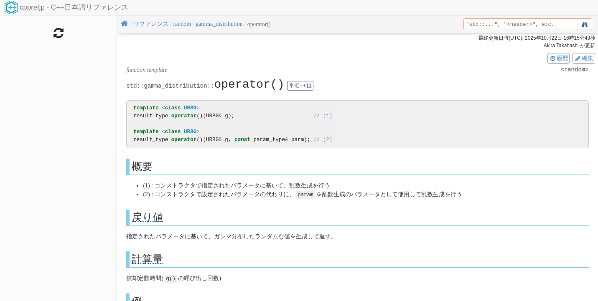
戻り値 (147, 217)
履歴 (558, 58)
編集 (583, 58)
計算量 (147, 258)
